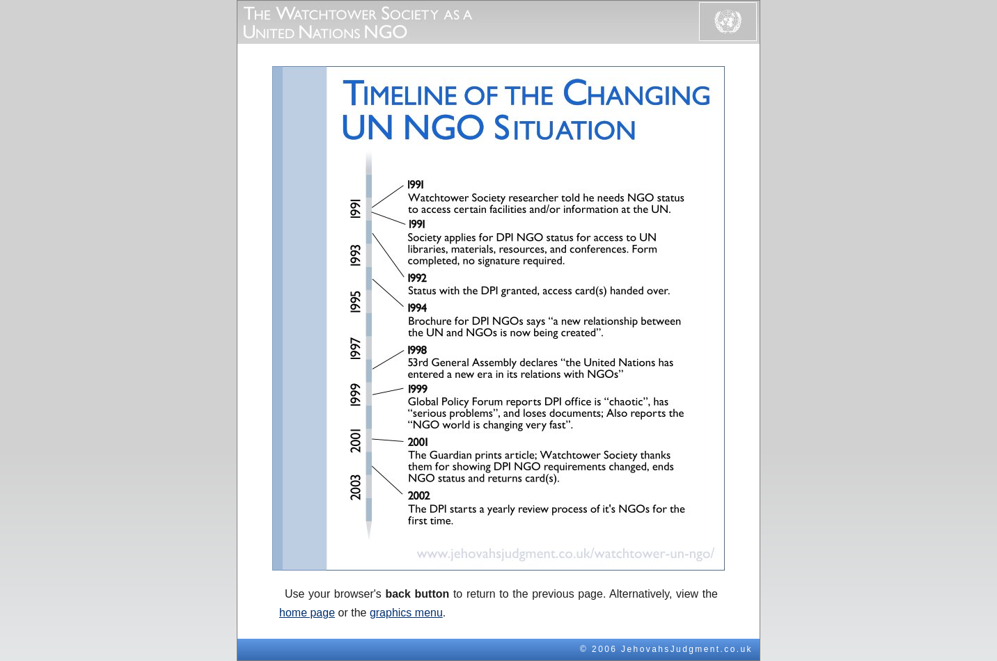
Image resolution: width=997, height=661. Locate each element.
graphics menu (406, 613)
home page (307, 613)
